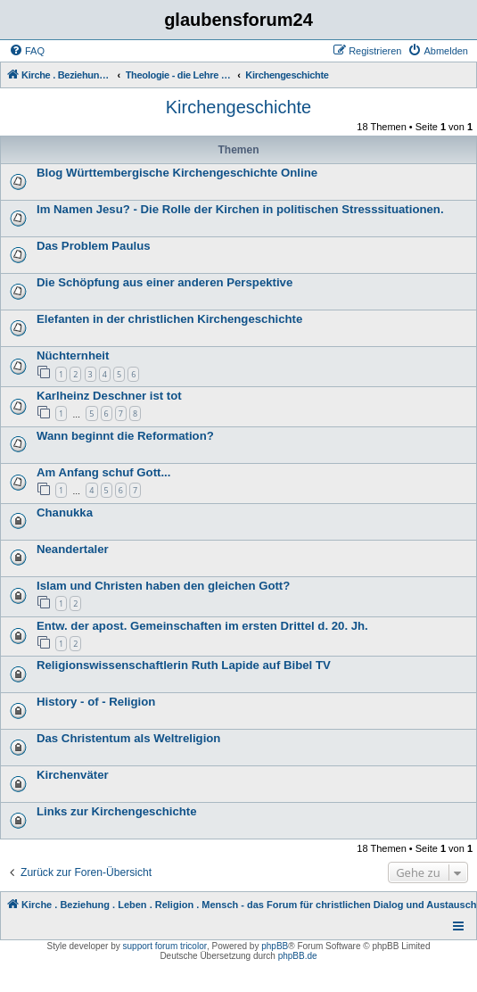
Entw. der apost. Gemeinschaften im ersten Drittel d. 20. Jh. (202, 625)
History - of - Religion (96, 701)
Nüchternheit (73, 355)
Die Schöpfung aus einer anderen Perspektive (164, 282)
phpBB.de (297, 956)
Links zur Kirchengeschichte (117, 811)
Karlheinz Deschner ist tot (109, 395)
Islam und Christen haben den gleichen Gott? (163, 585)
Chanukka (65, 512)
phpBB (274, 946)
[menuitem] (27, 51)
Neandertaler (73, 549)
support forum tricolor (165, 946)
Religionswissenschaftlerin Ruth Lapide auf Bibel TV (184, 665)
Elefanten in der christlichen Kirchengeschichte (169, 319)
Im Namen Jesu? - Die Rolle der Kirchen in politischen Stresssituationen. (240, 209)
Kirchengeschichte (238, 107)
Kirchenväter (73, 774)
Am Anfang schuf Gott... (103, 472)
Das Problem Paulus (94, 245)
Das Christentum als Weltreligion (128, 738)
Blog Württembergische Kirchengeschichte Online (177, 172)
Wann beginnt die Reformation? (125, 435)
